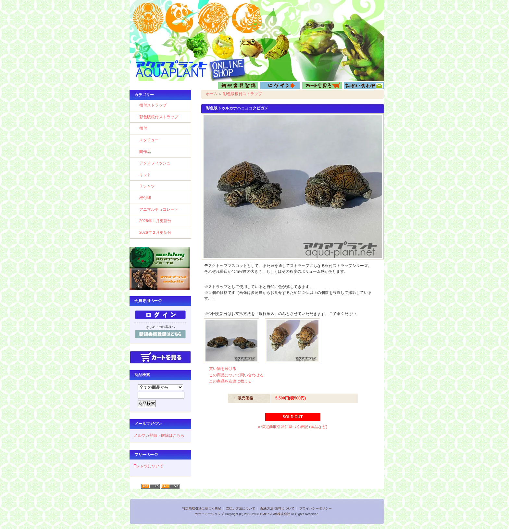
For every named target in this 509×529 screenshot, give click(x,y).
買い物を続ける (222, 368)
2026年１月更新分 (155, 221)
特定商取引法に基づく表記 (201, 508)
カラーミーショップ (209, 514)
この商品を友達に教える (230, 381)
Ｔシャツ (147, 186)
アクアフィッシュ (154, 163)
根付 (143, 128)
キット (145, 174)
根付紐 (145, 197)
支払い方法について (240, 508)
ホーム (211, 94)
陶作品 (145, 151)
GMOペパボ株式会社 (275, 514)
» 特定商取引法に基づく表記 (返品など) (292, 426)
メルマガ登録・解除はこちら (159, 435)
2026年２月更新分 (155, 232)
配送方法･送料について (277, 508)
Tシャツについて (148, 466)
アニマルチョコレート (158, 209)
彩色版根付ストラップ (158, 117)
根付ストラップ (153, 105)
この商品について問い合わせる (236, 375)
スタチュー (149, 140)
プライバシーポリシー (315, 508)
